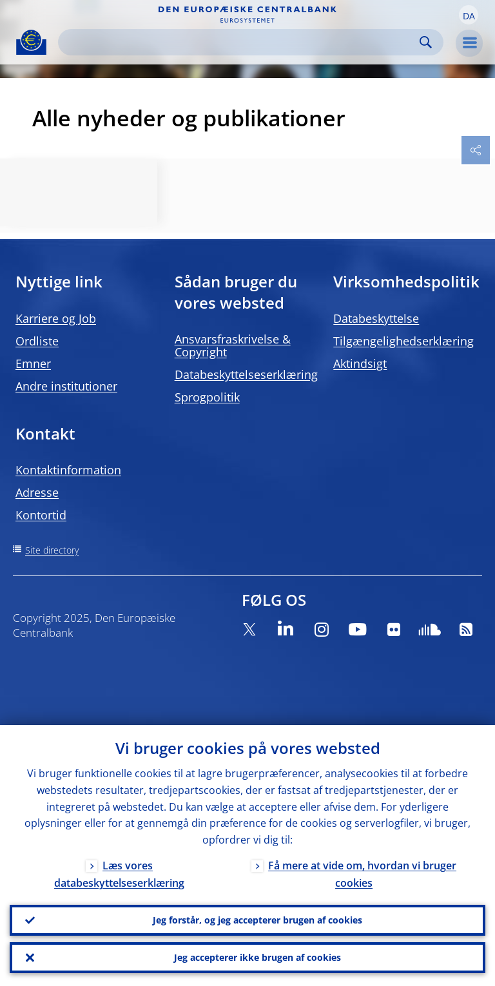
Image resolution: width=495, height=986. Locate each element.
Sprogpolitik (207, 397)
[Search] (240, 42)
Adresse (37, 492)
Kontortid (40, 515)
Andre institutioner (66, 386)
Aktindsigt (360, 363)
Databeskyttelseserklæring (246, 374)
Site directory (52, 550)
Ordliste (37, 341)
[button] (468, 14)
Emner (33, 363)
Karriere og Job (55, 318)
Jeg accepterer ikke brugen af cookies (257, 957)
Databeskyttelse (376, 318)
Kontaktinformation (68, 470)
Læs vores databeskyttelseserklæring (119, 874)
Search (425, 42)
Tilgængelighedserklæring (403, 341)
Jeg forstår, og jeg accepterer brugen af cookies (257, 920)
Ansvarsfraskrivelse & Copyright (233, 345)
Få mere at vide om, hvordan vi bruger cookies (362, 874)
